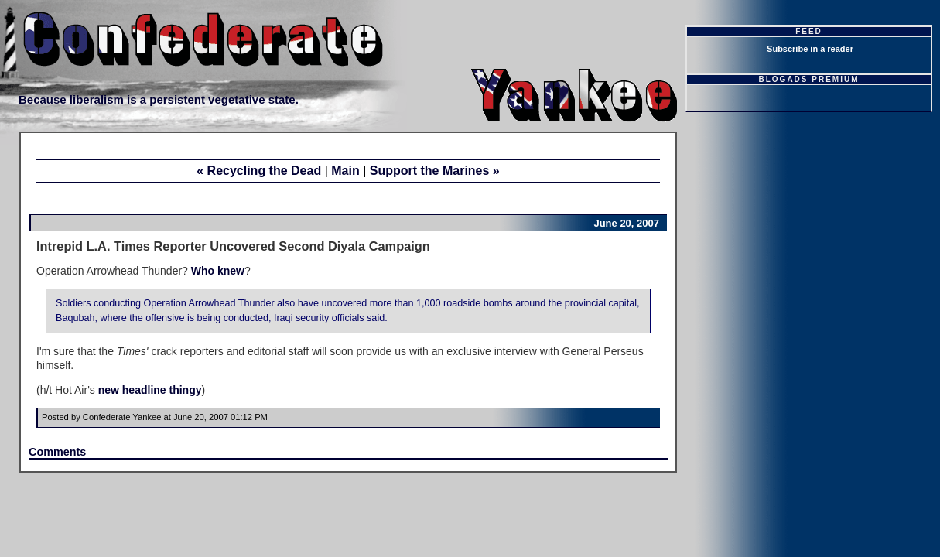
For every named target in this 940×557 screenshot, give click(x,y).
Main (345, 170)
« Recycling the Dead (259, 170)
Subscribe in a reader (810, 48)
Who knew (217, 271)
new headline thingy (150, 390)
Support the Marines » (435, 170)
